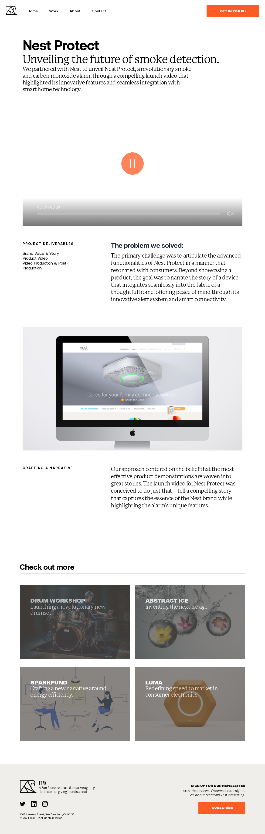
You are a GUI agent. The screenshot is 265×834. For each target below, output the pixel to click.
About (75, 11)
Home (32, 11)
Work (53, 11)
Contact (99, 11)
